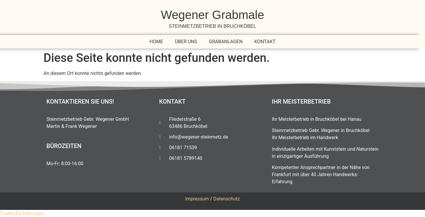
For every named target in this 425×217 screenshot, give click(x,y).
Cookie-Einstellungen (22, 213)
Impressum (197, 199)
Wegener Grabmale (212, 14)
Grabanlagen (226, 41)
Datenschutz (226, 199)
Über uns (186, 41)
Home (156, 41)
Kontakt (265, 41)
